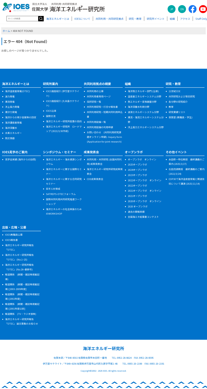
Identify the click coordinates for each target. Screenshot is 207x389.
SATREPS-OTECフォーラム (61, 194)
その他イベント (176, 152)
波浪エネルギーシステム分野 (143, 112)
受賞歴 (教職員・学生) (180, 117)
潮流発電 (10, 101)
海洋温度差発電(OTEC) (17, 91)
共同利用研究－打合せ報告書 (102, 106)
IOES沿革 (51, 110)
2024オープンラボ (137, 169)
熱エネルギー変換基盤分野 (142, 101)
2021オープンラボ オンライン (144, 190)
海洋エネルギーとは (57, 19)
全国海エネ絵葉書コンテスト (143, 216)
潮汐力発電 (11, 112)
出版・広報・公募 (14, 227)
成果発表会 (91, 152)
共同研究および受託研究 (182, 96)
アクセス (185, 19)
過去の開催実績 (136, 211)
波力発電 (10, 96)
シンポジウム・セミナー (59, 152)
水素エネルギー (13, 133)
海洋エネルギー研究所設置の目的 (64, 121)
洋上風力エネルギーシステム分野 (146, 127)
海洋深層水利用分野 (138, 106)
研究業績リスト (177, 112)
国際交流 (50, 116)
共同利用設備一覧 (96, 122)
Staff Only (201, 19)
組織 (172, 19)
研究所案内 (50, 83)
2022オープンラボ (137, 185)
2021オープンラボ (137, 196)
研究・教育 (135, 19)
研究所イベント (156, 19)
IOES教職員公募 (14, 234)
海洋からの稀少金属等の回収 (20, 117)
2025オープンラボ (137, 164)
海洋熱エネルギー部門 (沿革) (143, 91)
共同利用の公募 (95, 91)
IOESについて (82, 19)
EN (182, 9)
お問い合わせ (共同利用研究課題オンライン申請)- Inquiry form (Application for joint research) (104, 137)
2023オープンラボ (137, 175)
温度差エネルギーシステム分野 (144, 96)
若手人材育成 (53, 188)
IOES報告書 (11, 240)
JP (171, 9)
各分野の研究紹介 (178, 101)
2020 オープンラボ (138, 206)
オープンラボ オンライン (142, 159)
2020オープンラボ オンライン (144, 201)
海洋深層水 (11, 127)
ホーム (6, 31)
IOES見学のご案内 (15, 152)
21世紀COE (174, 91)
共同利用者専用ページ (99, 96)
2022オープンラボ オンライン (144, 180)
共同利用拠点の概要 (97, 83)
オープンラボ (134, 152)
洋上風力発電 (12, 106)
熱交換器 (10, 138)
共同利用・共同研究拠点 (110, 19)
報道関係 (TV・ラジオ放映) (20, 314)
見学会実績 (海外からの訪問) (20, 159)
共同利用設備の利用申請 (100, 127)
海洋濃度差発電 (13, 122)
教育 (171, 106)
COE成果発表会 (95, 179)
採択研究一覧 (94, 101)
